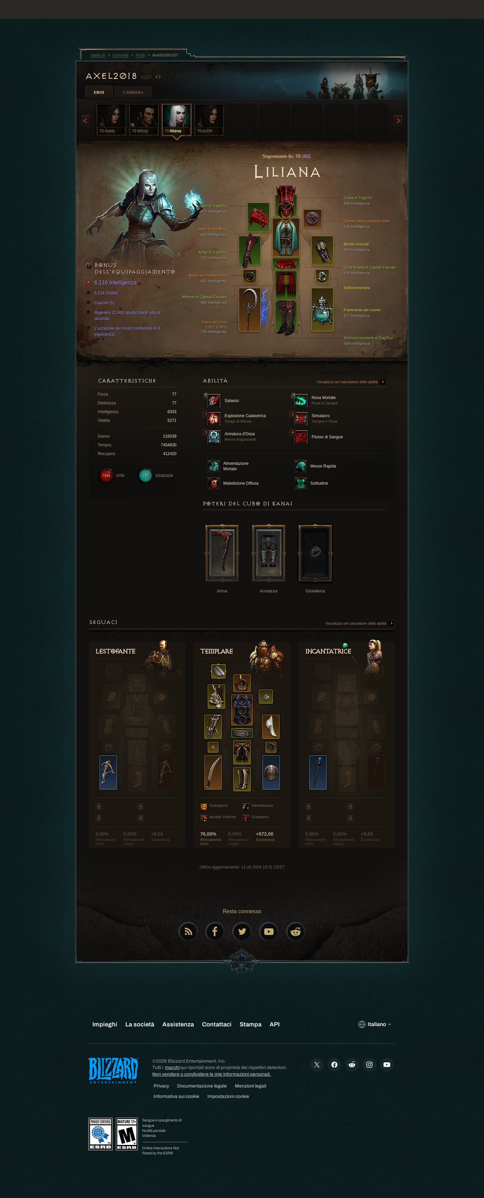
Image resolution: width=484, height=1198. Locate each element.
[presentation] (30, 17)
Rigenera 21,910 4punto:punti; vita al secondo (124, 315)
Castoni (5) (101, 303)
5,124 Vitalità (103, 293)
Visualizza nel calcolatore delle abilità (351, 382)
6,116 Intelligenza (112, 283)
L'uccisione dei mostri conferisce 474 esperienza (124, 331)
